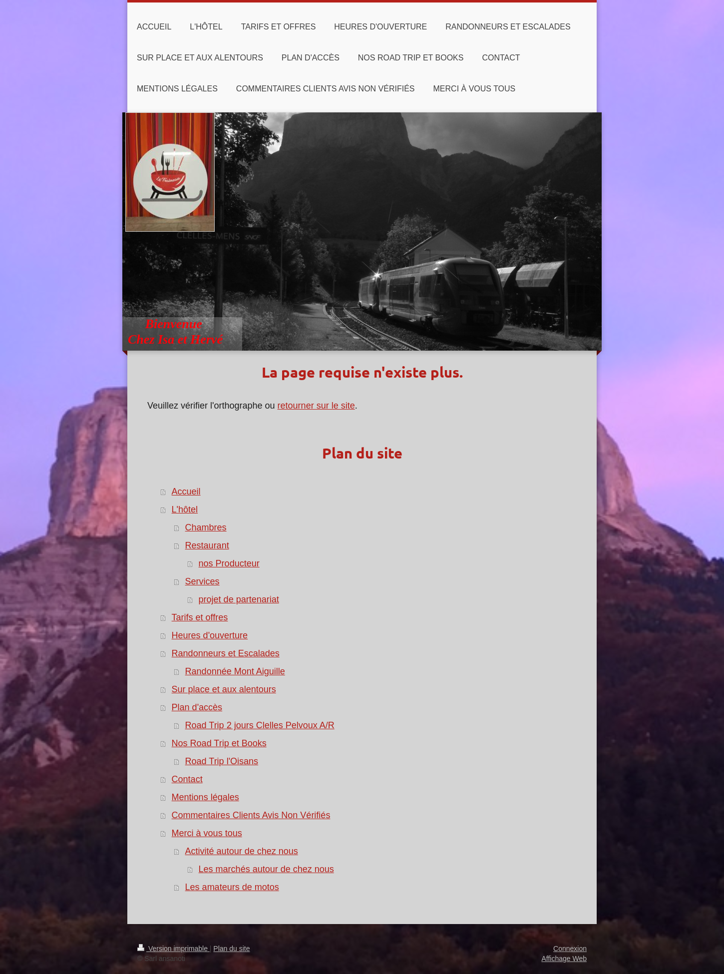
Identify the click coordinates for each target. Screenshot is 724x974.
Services (202, 581)
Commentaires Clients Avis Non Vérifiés (251, 815)
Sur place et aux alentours (224, 689)
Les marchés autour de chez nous (266, 869)
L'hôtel (185, 509)
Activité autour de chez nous (241, 851)
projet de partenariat (239, 599)
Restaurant (207, 545)
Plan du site (231, 949)
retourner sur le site (316, 406)
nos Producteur (229, 563)
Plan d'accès (197, 707)
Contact (187, 779)
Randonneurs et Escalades (226, 653)
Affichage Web (564, 959)
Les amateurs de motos (232, 887)
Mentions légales (205, 797)
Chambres (206, 527)
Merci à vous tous (207, 833)
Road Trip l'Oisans (222, 761)
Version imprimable (173, 949)
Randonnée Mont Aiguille (235, 671)
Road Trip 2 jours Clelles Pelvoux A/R (260, 725)
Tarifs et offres (200, 617)
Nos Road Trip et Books (219, 743)
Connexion (570, 949)
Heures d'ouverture (210, 635)
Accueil (186, 491)
